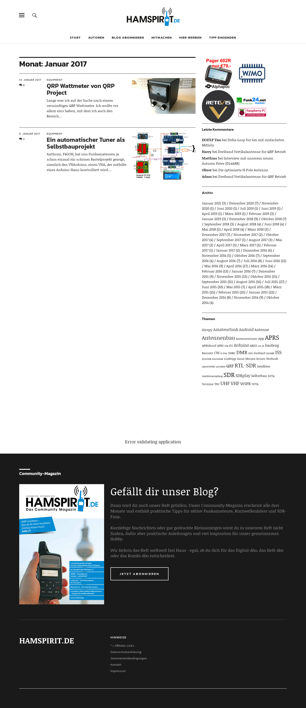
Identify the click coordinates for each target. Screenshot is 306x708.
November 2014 (246, 297)
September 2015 (214, 281)
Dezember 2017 (214, 234)
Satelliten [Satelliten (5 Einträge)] (263, 366)
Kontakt (115, 664)
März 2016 (259, 265)
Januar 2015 (258, 292)
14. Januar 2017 (30, 80)
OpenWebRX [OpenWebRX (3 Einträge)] (208, 366)
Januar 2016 (241, 271)
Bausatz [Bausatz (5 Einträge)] (207, 353)
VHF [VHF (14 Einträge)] (235, 383)
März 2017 (248, 244)
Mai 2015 (233, 286)
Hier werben (190, 37)
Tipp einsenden (222, 37)
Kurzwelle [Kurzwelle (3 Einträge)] (217, 359)
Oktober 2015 (261, 276)
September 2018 (216, 223)
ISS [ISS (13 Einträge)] (278, 352)
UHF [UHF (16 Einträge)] (225, 383)
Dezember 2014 (214, 297)
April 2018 (231, 229)
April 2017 (224, 244)
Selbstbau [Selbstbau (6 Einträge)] (259, 375)
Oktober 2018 (271, 218)
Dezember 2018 (241, 218)
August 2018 (246, 223)
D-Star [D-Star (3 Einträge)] (223, 353)
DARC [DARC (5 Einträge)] (232, 353)
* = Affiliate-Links (122, 645)
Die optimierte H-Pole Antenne (243, 169)
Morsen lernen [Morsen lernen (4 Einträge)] (255, 359)
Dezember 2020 (241, 203)
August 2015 (245, 281)
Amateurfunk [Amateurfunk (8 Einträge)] (225, 329)
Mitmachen (161, 37)
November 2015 (229, 276)
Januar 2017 (225, 250)
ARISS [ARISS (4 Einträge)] (253, 346)
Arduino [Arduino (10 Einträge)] (241, 345)
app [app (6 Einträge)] (261, 338)
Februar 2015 (228, 292)
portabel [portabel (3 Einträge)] (220, 366)
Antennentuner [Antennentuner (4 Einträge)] (246, 339)
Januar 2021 (211, 203)
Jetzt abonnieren (139, 573)
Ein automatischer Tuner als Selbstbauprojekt (86, 143)
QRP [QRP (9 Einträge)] (230, 366)
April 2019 (209, 213)
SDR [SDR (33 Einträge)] (229, 374)
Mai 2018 (209, 229)
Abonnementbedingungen (128, 658)
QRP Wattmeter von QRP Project (81, 89)
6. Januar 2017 (29, 134)
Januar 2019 (211, 218)
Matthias (209, 158)
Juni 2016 (272, 260)
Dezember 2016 (255, 250)
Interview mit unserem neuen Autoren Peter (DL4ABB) (237, 161)
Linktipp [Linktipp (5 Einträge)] (230, 358)
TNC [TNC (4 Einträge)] (217, 384)
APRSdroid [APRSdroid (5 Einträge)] (209, 345)
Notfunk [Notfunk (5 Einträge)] (272, 358)
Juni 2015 (209, 286)
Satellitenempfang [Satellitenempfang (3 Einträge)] (212, 376)
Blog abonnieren (128, 37)
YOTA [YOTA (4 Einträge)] (255, 384)
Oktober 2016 (244, 255)
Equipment (55, 80)
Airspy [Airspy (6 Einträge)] (207, 329)
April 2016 (234, 265)
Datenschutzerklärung (125, 652)
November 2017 (246, 234)
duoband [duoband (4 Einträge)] (259, 353)
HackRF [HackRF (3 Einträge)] (270, 353)
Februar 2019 (259, 213)
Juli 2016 (250, 260)
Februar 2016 (212, 271)
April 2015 (256, 286)
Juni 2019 (268, 208)
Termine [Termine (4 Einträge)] (207, 384)
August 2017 (258, 239)
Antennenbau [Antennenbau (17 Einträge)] (218, 337)
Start (75, 37)
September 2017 (229, 239)
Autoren (96, 37)
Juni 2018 (271, 223)
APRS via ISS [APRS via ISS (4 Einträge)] (225, 346)
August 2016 (226, 260)
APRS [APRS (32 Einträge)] (272, 337)
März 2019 (233, 213)
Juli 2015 (271, 281)
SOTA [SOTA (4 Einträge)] (271, 376)
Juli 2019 (247, 208)
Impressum (118, 671)
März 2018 (256, 229)
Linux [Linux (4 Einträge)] (240, 359)
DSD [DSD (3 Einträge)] (250, 353)
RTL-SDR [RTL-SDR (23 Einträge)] (245, 365)
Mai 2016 (211, 265)
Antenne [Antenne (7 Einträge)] (261, 329)
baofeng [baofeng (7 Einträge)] (272, 345)
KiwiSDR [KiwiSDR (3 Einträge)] (206, 359)
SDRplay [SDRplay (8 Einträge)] (243, 375)
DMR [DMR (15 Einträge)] (242, 352)
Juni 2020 (224, 208)
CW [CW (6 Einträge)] (217, 352)
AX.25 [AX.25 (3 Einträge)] (261, 346)
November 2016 (214, 255)
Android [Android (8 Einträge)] (246, 329)
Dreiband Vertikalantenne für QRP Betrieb (252, 151)
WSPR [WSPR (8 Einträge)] (245, 383)
